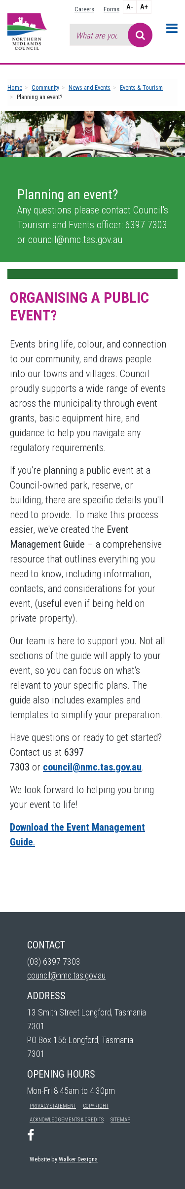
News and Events (90, 87)
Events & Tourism (141, 87)
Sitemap (120, 1120)
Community (45, 87)
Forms (111, 9)
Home (14, 87)
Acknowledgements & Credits (67, 1120)
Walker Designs (78, 1159)
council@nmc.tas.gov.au (66, 975)
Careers (84, 9)
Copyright (96, 1106)
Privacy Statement (53, 1106)
